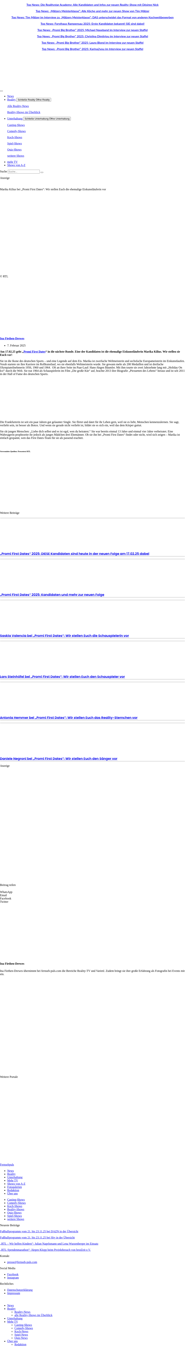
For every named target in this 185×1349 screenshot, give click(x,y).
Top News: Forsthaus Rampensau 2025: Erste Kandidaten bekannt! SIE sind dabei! (92, 23)
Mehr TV (12, 1321)
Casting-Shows (23, 1324)
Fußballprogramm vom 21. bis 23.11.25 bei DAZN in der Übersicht (39, 1231)
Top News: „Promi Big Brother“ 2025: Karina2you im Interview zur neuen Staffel (92, 49)
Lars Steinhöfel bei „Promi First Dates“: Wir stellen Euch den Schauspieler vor (62, 676)
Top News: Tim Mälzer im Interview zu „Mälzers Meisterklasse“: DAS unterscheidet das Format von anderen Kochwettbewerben (92, 17)
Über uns (12, 1341)
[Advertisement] (63, 398)
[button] (92, 892)
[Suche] (41, 172)
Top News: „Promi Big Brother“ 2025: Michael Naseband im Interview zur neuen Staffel (92, 30)
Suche (3, 171)
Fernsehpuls (7, 1164)
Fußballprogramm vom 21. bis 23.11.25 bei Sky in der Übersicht (37, 1237)
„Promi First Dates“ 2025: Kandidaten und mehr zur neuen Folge (52, 594)
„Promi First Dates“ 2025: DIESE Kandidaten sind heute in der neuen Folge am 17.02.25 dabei (74, 553)
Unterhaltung (14, 1318)
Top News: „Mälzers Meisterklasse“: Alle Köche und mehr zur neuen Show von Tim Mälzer (92, 11)
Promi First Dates (34, 351)
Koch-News (21, 1331)
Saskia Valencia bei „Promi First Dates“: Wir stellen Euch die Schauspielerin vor (64, 635)
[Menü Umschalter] (1, 91)
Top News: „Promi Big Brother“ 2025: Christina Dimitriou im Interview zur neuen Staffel (92, 36)
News (10, 1305)
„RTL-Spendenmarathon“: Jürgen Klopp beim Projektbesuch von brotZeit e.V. (45, 1249)
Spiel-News (21, 1334)
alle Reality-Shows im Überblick (33, 1315)
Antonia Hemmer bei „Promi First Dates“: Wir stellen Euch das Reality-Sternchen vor (68, 717)
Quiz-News (21, 1337)
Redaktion (20, 1344)
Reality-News (22, 1311)
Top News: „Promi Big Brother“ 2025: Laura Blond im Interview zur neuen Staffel (92, 42)
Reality (11, 1308)
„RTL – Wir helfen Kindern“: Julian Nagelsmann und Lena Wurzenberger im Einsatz (49, 1243)
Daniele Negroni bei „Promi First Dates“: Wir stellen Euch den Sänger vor (58, 758)
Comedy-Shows (23, 1328)
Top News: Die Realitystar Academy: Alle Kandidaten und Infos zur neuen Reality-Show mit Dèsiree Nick (92, 4)
